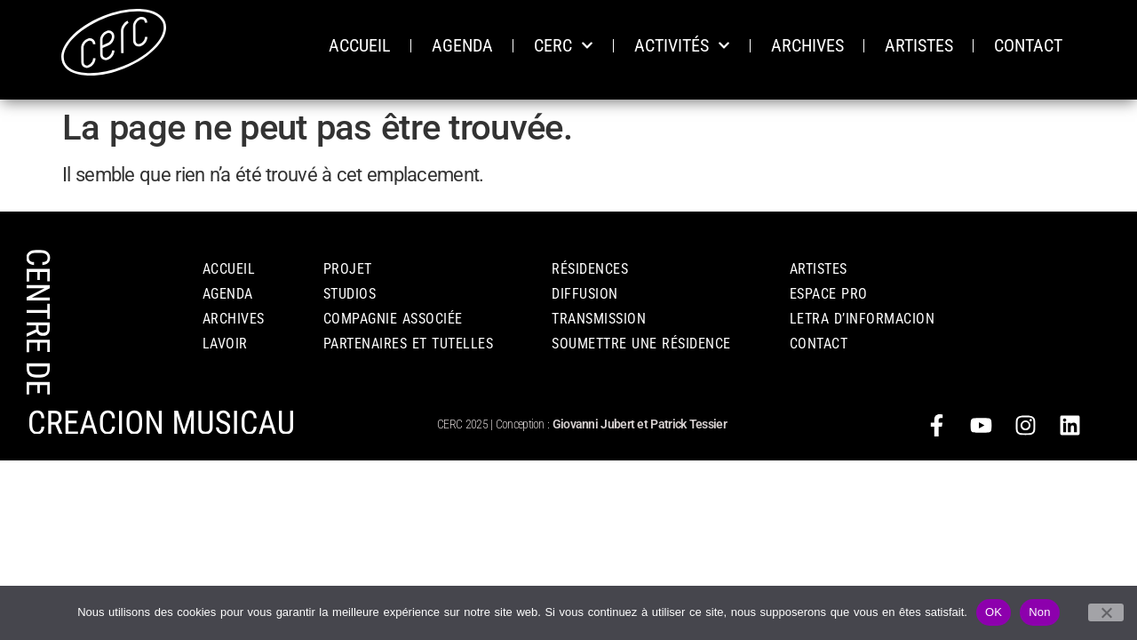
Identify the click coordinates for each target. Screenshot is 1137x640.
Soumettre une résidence (641, 343)
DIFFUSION (585, 293)
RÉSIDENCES (590, 268)
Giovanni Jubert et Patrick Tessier (640, 424)
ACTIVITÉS (682, 45)
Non (1040, 612)
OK (993, 612)
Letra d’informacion (862, 318)
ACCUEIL (360, 45)
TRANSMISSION (599, 318)
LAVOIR (225, 343)
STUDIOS (350, 293)
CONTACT (1028, 45)
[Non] (1106, 612)
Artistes (818, 268)
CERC (563, 45)
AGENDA (462, 45)
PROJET (347, 268)
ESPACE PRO (829, 293)
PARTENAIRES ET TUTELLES (408, 343)
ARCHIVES (807, 45)
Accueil (229, 268)
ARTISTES (919, 45)
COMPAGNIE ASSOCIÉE (393, 318)
